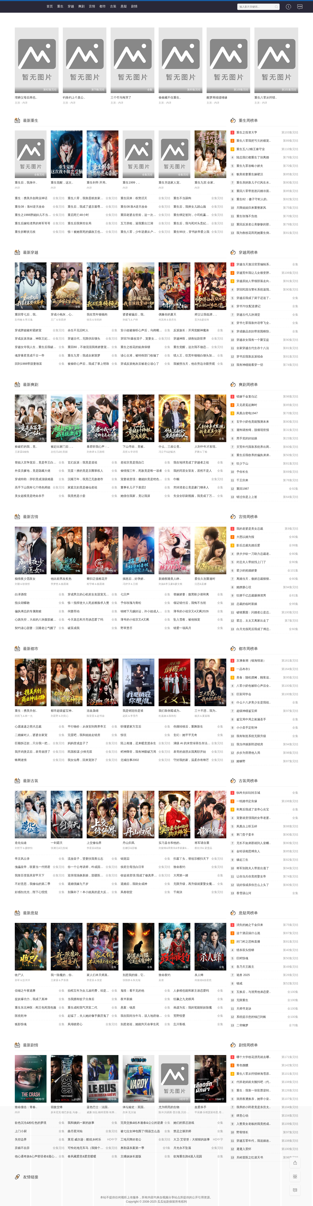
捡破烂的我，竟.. (26, 446)
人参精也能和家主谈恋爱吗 (198, 991)
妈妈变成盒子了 (92, 743)
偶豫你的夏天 (167, 314)
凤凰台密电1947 (264, 413)
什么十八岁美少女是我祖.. (264, 702)
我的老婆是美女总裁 (264, 529)
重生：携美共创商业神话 (40, 198)
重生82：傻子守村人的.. (264, 199)
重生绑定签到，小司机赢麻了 (198, 215)
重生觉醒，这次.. (62, 182)
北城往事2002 (145, 760)
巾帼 (198, 479)
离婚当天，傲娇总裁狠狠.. (264, 579)
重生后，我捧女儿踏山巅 (198, 207)
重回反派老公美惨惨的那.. (264, 224)
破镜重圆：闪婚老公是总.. (264, 612)
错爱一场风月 (198, 628)
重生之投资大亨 (264, 132)
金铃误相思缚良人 (264, 851)
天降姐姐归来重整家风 (264, 208)
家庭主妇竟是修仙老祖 (92, 487)
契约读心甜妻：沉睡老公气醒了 (40, 628)
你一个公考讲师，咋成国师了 (92, 867)
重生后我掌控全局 (92, 223)
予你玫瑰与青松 (145, 603)
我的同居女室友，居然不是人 (198, 471)
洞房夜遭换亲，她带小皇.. (264, 1099)
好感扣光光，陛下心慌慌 (40, 892)
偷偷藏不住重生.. (170, 97)
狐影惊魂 (40, 1024)
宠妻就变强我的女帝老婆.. (264, 818)
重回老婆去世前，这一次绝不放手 (145, 215)
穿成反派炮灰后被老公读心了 (145, 364)
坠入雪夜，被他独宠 (198, 620)
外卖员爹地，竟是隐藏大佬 (40, 471)
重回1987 (264, 489)
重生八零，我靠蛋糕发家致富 (92, 198)
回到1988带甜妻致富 (40, 364)
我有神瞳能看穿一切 (264, 365)
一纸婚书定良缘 (264, 801)
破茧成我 (92, 628)
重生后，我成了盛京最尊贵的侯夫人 (92, 207)
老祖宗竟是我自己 (145, 462)
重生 (60, 6)
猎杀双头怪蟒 (264, 950)
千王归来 (264, 480)
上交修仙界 (94, 842)
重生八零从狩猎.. (265, 97)
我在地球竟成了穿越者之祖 (198, 462)
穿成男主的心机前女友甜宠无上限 (92, 594)
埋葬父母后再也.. (26, 97)
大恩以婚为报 (264, 537)
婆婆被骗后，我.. (134, 314)
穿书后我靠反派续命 (264, 357)
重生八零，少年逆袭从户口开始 (145, 232)
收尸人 (19, 975)
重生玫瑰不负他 (264, 216)
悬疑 (124, 6)
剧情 (134, 6)
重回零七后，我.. (26, 314)
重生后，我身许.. (26, 182)
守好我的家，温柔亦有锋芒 (198, 760)
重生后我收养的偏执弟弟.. (264, 455)
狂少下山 (264, 464)
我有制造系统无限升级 (264, 736)
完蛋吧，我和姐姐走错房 (92, 735)
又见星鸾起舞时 (264, 405)
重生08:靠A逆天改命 (145, 207)
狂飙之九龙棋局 (198, 999)
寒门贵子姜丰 (264, 835)
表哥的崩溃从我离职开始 (198, 752)
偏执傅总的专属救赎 (40, 611)
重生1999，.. (131, 182)
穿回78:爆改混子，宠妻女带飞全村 (145, 339)
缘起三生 (264, 860)
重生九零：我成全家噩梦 (92, 356)
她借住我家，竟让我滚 (145, 496)
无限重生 (264, 1000)
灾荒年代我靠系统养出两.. (264, 447)
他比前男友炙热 (61, 578)
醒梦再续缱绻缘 (217, 97)
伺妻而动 (92, 611)
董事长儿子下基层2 (145, 487)
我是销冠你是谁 (133, 710)
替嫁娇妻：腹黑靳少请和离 (198, 594)
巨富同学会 (264, 694)
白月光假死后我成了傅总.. (264, 629)
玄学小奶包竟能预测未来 (264, 422)
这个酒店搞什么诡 (264, 933)
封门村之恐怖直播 (264, 942)
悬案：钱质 (145, 1008)
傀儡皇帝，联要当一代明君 (40, 867)
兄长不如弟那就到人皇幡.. (264, 843)
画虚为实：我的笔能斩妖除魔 (198, 1008)
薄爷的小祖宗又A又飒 (145, 620)
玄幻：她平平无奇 (198, 735)
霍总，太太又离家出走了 (264, 621)
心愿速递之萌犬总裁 (40, 727)
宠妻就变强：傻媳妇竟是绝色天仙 (145, 479)
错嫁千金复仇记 (264, 397)
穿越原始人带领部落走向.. (264, 281)
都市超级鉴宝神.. (62, 710)
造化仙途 (21, 842)
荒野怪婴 (198, 1016)
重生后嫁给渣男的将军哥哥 (40, 223)
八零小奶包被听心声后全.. (264, 686)
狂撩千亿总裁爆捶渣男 (264, 595)
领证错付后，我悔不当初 (198, 603)
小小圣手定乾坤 (264, 728)
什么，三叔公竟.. (170, 446)
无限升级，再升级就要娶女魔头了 (198, 884)
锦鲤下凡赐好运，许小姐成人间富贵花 (146, 611)
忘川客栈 (198, 1024)
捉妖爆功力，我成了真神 (40, 999)
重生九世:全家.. (205, 182)
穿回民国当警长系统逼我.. (264, 290)
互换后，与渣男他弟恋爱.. (264, 992)
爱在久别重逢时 (205, 578)
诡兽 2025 (264, 975)
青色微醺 (264, 1065)
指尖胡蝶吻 (40, 603)
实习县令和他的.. (170, 842)
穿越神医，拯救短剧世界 (198, 339)
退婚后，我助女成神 (145, 884)
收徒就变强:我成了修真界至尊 (145, 875)
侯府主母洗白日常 (145, 867)
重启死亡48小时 (92, 215)
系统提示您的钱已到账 (264, 1017)
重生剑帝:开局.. (97, 182)
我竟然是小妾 (92, 496)
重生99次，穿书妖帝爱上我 (198, 232)
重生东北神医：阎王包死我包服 (40, 1008)
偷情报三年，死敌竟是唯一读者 (145, 471)
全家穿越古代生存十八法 (264, 348)
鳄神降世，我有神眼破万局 (145, 752)
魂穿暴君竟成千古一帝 (40, 356)
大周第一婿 (198, 875)
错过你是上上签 (264, 497)
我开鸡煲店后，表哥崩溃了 (40, 752)
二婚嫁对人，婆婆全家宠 (40, 735)
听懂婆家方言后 (145, 727)
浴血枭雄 (93, 710)
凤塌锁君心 (92, 1024)
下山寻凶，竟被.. (134, 446)
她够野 (264, 761)
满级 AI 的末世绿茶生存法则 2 (198, 743)
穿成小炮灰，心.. (62, 314)
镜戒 (264, 983)
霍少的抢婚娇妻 (264, 571)
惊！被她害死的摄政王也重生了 (92, 232)
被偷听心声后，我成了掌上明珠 (92, 364)
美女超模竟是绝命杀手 (40, 496)
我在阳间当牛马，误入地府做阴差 (145, 1016)
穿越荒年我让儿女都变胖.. (264, 273)
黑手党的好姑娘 (264, 438)
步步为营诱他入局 (264, 753)
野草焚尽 (145, 628)
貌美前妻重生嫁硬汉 (264, 174)
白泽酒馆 (40, 594)
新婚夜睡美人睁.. (170, 578)
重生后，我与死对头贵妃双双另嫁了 (198, 223)
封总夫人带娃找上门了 (264, 562)
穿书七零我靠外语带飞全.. (264, 323)
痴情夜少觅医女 (25, 578)
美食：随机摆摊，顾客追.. (264, 678)
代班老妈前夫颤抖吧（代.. (264, 1082)
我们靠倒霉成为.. (170, 710)
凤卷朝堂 (145, 892)
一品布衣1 (264, 669)
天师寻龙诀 (264, 1009)
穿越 (71, 6)
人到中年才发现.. (206, 446)
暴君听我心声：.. (98, 446)
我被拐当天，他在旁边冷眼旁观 (198, 364)
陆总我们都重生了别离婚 (264, 157)
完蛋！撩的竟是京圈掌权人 (92, 471)
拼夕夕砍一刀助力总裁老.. (264, 554)
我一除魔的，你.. (62, 975)
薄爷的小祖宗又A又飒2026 (198, 611)
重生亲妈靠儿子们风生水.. (264, 183)
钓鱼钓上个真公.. (74, 97)
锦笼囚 (145, 859)
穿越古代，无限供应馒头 (92, 339)
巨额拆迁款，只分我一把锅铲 (40, 743)
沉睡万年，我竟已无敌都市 (92, 479)
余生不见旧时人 (92, 330)
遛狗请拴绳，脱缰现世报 (264, 430)
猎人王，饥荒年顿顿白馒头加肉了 (198, 356)
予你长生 (264, 472)
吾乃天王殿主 (264, 967)
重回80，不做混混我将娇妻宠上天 (92, 347)
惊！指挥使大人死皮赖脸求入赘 (92, 603)
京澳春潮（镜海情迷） (264, 661)
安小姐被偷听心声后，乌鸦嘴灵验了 (145, 330)
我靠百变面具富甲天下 (40, 875)
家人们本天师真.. (98, 975)
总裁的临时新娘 (264, 604)
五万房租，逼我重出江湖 (145, 223)
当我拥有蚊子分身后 (92, 999)
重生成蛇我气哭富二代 (92, 1008)
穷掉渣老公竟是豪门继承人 (198, 487)
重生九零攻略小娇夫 (264, 166)
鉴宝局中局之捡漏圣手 (264, 719)
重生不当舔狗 (198, 198)
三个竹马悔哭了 (121, 97)
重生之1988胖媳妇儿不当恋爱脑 (40, 215)
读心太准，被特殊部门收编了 (145, 356)
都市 (102, 6)
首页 (50, 6)
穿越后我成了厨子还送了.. (264, 298)
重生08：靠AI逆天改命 (40, 207)
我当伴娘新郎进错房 (264, 744)
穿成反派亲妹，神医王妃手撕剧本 (40, 339)
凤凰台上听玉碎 (264, 826)
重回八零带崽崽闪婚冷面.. (264, 191)
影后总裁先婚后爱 (264, 545)
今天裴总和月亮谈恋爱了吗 (92, 620)
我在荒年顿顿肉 (97, 314)
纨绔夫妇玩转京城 (264, 793)
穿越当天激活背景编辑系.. (264, 264)
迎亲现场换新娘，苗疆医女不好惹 (92, 875)
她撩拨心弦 (264, 587)
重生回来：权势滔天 (145, 198)
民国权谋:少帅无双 (92, 752)
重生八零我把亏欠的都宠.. (264, 141)
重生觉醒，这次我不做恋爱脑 (198, 347)
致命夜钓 (198, 867)
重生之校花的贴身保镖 (145, 347)
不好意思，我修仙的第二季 (40, 884)
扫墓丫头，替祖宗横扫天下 (198, 859)
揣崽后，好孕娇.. (134, 578)
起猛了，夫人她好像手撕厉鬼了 (92, 1016)
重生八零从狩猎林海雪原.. (264, 1074)
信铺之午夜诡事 (40, 991)
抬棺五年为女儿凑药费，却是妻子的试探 (94, 991)
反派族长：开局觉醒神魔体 (198, 330)
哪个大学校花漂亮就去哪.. (264, 1057)
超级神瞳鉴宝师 (264, 711)
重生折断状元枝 (40, 232)
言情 (92, 6)
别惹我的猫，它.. (134, 975)
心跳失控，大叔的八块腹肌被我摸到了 (40, 620)
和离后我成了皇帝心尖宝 (264, 809)
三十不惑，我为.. (206, 710)
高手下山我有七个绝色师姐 (40, 487)
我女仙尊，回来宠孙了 (92, 760)
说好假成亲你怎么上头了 (264, 885)
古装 (113, 6)
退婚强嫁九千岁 (92, 884)
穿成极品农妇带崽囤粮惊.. (264, 331)
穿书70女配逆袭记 (264, 306)
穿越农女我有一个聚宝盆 (264, 340)
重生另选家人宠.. (170, 182)
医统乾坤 (40, 1016)
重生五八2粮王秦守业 (264, 149)
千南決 (198, 892)
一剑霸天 (57, 842)
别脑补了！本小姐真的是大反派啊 (92, 892)
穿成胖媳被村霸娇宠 (40, 330)
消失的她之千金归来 (264, 925)
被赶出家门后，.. (62, 446)
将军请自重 (202, 842)
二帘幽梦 (264, 1025)
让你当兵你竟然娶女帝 (264, 876)
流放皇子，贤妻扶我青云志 (92, 859)
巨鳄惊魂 (264, 958)
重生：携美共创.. (26, 710)
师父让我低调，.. (206, 314)
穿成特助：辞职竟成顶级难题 (40, 479)
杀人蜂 (199, 975)
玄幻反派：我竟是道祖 (92, 462)
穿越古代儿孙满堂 (264, 315)
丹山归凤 (129, 842)
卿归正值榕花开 (97, 578)
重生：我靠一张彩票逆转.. (264, 1090)
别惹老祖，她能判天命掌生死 (145, 1024)
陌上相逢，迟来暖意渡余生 (145, 743)
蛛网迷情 (40, 760)
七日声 (145, 594)
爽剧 (81, 6)
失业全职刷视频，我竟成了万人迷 (198, 496)
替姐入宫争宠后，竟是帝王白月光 (40, 462)
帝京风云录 (40, 859)
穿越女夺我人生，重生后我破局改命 (40, 347)
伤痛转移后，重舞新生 (198, 727)
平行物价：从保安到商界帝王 (92, 727)
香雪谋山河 (264, 893)
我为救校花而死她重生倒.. (264, 233)
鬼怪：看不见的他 (145, 991)
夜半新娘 (145, 999)
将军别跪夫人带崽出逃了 (264, 868)
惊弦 (145, 735)
